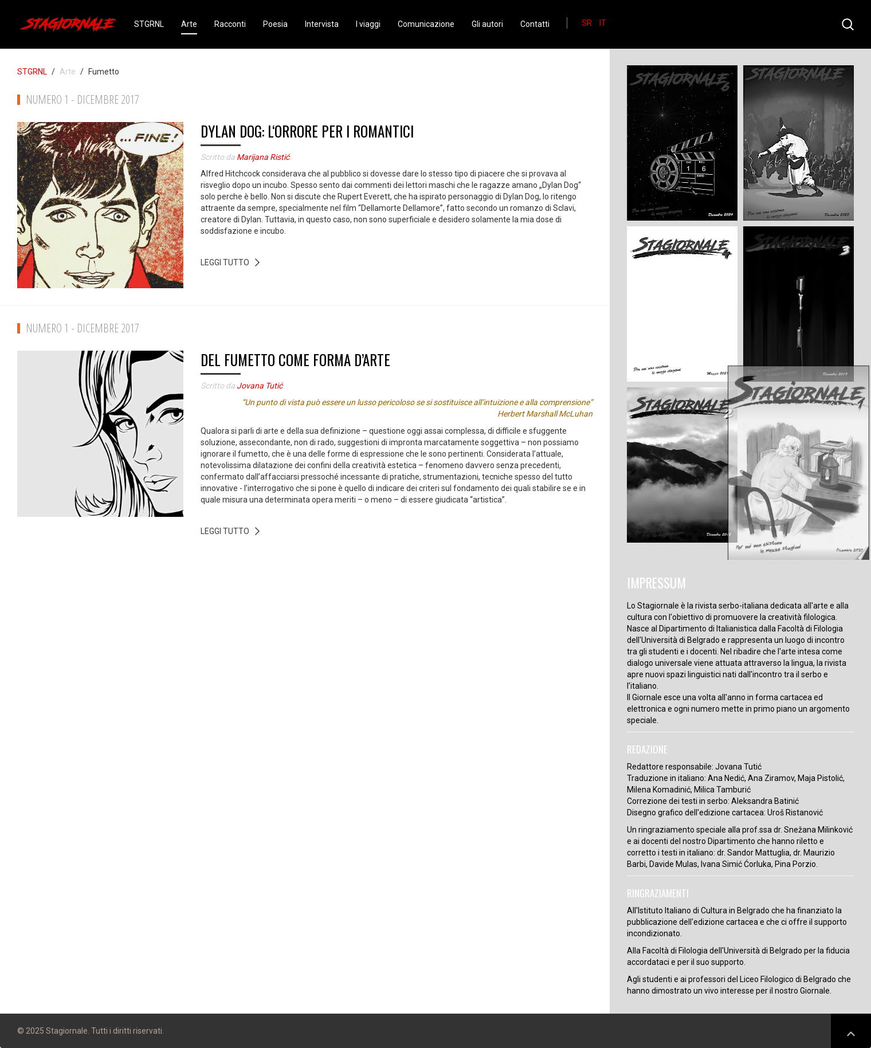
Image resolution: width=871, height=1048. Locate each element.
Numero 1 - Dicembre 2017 (82, 99)
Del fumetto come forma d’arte (295, 359)
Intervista (322, 24)
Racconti (230, 24)
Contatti (535, 24)
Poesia (275, 24)
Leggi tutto (225, 262)
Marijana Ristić (263, 157)
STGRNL (149, 24)
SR (588, 23)
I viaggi (368, 24)
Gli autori (487, 24)
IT (602, 23)
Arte (189, 24)
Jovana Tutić (260, 385)
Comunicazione (426, 24)
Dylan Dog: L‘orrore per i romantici (307, 131)
